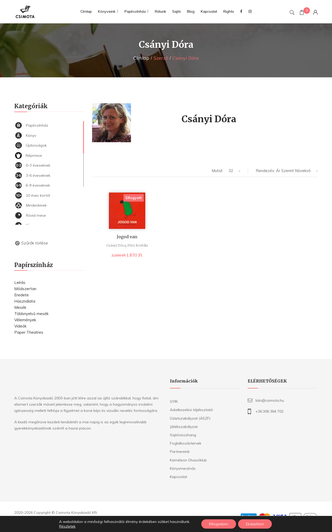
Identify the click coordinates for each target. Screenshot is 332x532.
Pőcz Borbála (137, 245)
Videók (20, 326)
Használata (24, 301)
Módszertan (25, 288)
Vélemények (25, 319)
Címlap (141, 58)
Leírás (19, 282)
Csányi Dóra (116, 245)
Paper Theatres (28, 332)
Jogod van (127, 236)
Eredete (21, 294)
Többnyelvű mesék (31, 313)
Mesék (20, 307)
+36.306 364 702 (269, 411)
